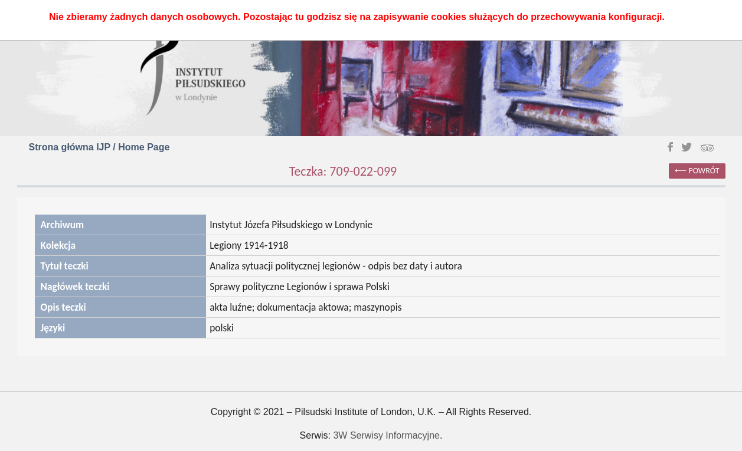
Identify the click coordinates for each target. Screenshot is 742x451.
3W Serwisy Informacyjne (386, 435)
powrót (704, 171)
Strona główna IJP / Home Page (99, 147)
